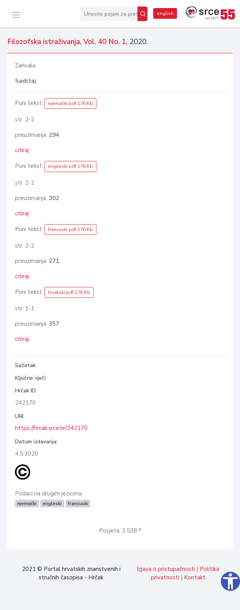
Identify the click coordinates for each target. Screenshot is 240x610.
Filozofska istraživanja (43, 42)
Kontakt (194, 577)
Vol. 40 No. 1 (104, 42)
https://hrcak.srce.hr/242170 (51, 428)
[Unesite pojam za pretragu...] (109, 14)
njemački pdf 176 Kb (70, 103)
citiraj (22, 150)
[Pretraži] (142, 14)
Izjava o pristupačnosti (166, 569)
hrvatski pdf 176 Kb (69, 292)
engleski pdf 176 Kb (70, 166)
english (165, 13)
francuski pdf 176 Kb (70, 229)
